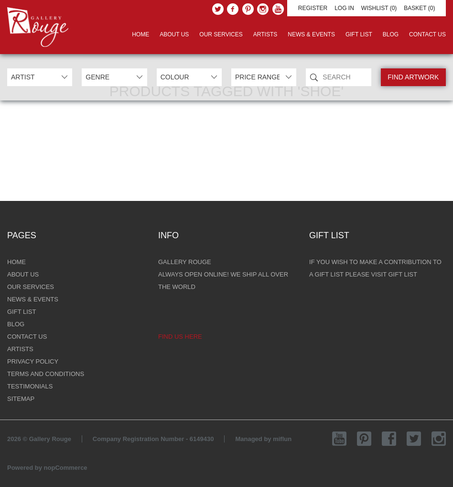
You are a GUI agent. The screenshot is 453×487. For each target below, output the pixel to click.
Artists (265, 34)
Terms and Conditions (45, 373)
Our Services (220, 34)
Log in (344, 8)
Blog (391, 34)
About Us (174, 34)
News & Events (311, 34)
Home (140, 34)
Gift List (358, 34)
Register (312, 8)
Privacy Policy (32, 361)
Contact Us (427, 34)
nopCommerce (65, 467)
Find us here (180, 336)
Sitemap (20, 398)
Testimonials (30, 386)
